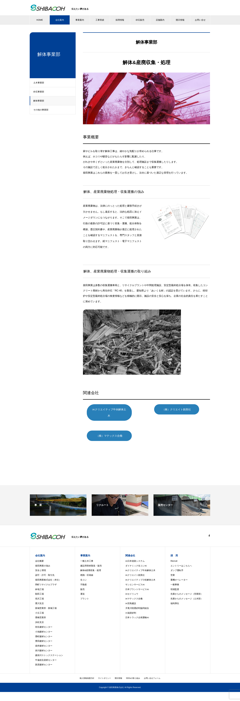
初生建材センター (43, 621)
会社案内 (59, 20)
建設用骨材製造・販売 (91, 560)
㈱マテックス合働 (133, 593)
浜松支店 (39, 616)
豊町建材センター (43, 630)
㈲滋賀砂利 (130, 607)
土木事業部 (39, 82)
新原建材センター (43, 659)
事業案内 (79, 20)
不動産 (83, 578)
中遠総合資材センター (46, 654)
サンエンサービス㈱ (135, 578)
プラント (84, 593)
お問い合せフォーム (152, 672)
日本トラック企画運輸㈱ (137, 611)
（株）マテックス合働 (113, 429)
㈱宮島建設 (130, 597)
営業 (173, 569)
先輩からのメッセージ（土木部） (187, 593)
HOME (39, 20)
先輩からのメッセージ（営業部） (187, 588)
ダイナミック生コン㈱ (136, 560)
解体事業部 (39, 100)
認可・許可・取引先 (44, 569)
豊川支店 (39, 597)
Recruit (174, 555)
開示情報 (180, 20)
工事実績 (100, 20)
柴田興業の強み (42, 560)
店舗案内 (160, 20)
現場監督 (175, 583)
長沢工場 (39, 593)
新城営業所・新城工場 (46, 602)
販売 (82, 583)
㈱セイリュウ (131, 588)
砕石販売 (140, 20)
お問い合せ (200, 20)
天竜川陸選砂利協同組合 (137, 602)
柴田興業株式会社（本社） (48, 574)
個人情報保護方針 (87, 672)
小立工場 (39, 607)
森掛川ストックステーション (49, 649)
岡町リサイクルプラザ (46, 578)
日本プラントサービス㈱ (137, 583)
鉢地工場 (39, 583)
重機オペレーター (179, 574)
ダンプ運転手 (177, 564)
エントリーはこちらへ (181, 560)
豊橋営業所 (40, 611)
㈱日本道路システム (135, 555)
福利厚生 (175, 597)
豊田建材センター (43, 635)
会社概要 (39, 555)
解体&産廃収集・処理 (90, 564)
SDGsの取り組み (133, 672)
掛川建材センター (43, 644)
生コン (83, 574)
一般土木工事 (86, 555)
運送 (82, 588)
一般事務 (175, 578)
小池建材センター (43, 625)
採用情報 (120, 20)
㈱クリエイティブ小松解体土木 (140, 574)
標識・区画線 (86, 569)
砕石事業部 (39, 91)
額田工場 (39, 588)
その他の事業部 (41, 110)
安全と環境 (40, 564)
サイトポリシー (104, 672)
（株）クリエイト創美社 (181, 409)
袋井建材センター (43, 640)
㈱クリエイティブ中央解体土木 (113, 409)
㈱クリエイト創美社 (135, 569)
